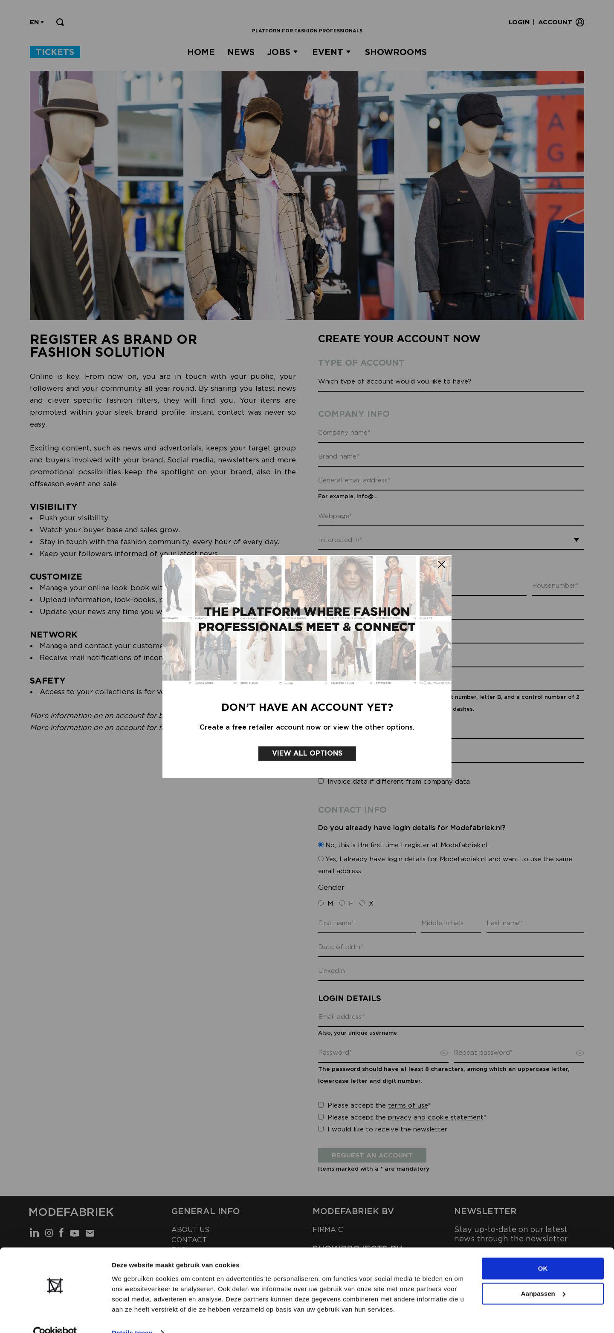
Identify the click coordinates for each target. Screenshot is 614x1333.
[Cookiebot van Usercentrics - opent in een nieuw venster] (55, 1316)
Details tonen (132, 1316)
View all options (307, 746)
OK (543, 1252)
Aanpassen (543, 1277)
